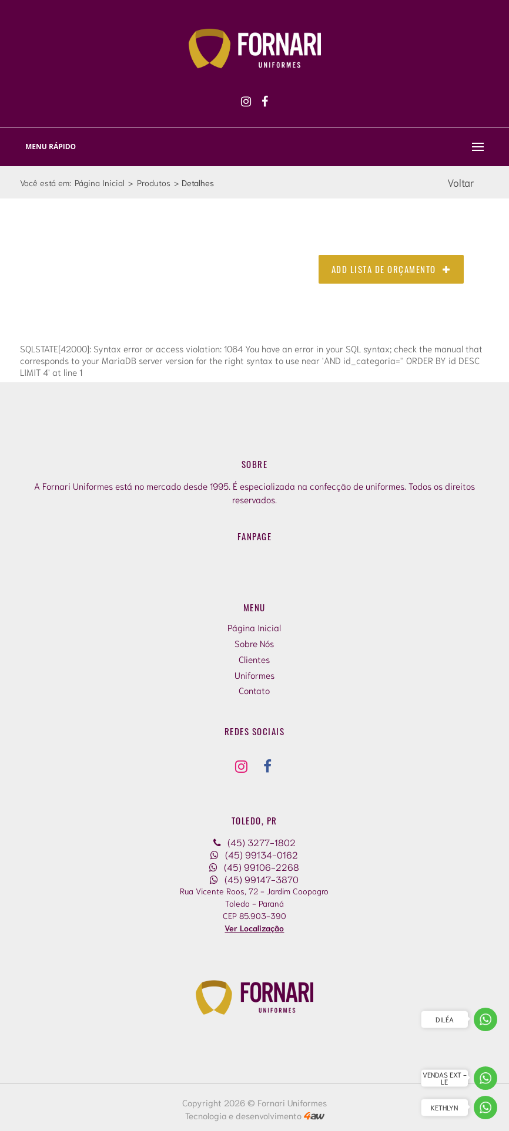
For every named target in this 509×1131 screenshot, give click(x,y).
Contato (254, 690)
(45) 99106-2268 (254, 866)
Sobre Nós (254, 643)
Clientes (254, 659)
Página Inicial (100, 182)
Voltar (460, 181)
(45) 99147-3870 (254, 879)
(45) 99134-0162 (254, 854)
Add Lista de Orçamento (391, 268)
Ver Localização (254, 928)
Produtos (153, 182)
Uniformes (254, 675)
